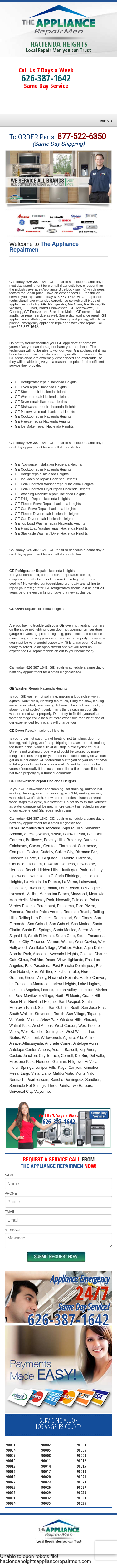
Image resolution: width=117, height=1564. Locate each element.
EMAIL (10, 1212)
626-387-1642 (46, 77)
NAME (10, 1175)
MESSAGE (13, 1230)
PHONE (11, 1193)
